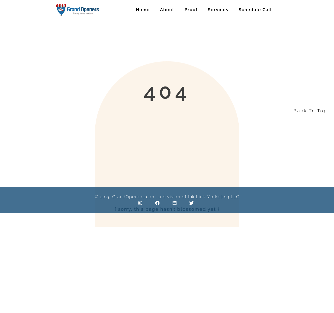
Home (143, 9)
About (167, 9)
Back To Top (310, 110)
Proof (191, 9)
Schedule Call (255, 9)
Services (218, 9)
